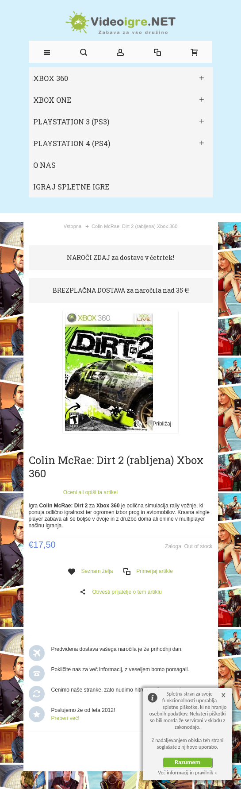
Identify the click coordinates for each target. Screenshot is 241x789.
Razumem (187, 762)
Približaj (162, 424)
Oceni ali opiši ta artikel (90, 492)
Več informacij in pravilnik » (187, 773)
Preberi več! (65, 718)
